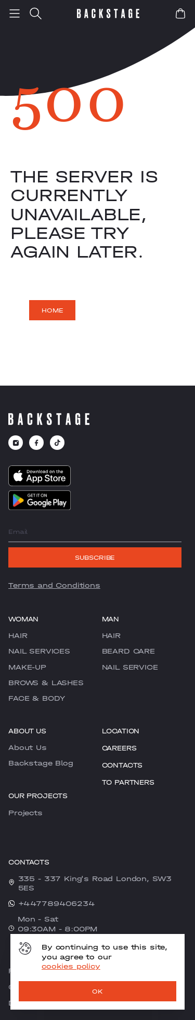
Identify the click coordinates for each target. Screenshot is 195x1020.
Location (121, 731)
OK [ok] (97, 991)
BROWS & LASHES (46, 682)
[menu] (14, 13)
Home (52, 310)
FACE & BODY (36, 698)
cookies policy (71, 966)
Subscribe (95, 557)
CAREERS (119, 748)
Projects (25, 813)
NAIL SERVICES (39, 651)
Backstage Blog (40, 763)
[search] (35, 13)
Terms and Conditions (54, 585)
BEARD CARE (128, 651)
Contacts (122, 765)
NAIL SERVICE (130, 667)
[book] (180, 13)
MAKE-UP (27, 667)
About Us (27, 747)
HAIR (17, 635)
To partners (128, 782)
